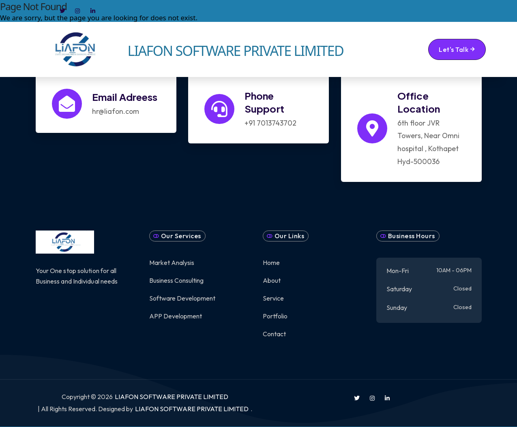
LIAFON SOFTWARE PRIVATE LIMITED (171, 397)
